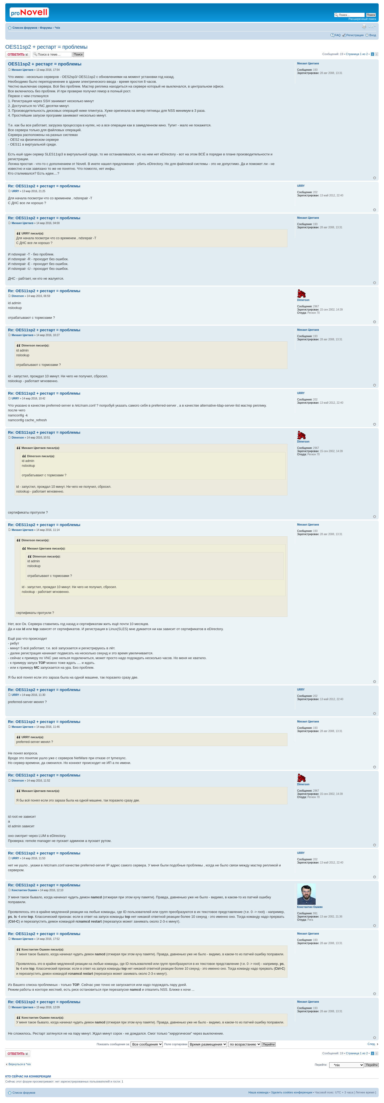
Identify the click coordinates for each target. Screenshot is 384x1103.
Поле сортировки (195, 1044)
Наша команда (258, 1092)
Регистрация (355, 35)
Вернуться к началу (374, 177)
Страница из (357, 54)
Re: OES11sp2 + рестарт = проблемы (44, 186)
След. (371, 1044)
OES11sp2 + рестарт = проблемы (46, 47)
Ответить (17, 54)
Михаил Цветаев (23, 69)
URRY (15, 191)
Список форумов (24, 27)
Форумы (46, 27)
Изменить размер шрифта (372, 26)
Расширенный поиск (362, 18)
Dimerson (18, 296)
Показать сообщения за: (130, 1044)
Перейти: (321, 1064)
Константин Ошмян (24, 890)
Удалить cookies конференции (291, 1092)
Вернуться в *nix (20, 1064)
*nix (57, 27)
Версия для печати (364, 26)
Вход (372, 35)
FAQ (338, 35)
